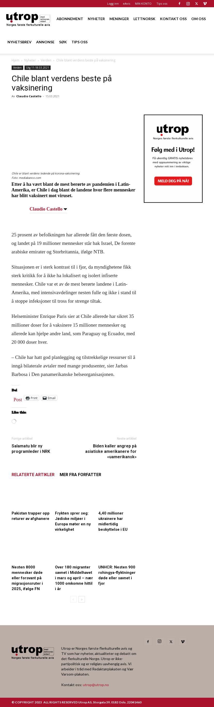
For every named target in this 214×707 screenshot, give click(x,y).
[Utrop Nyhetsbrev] (173, 201)
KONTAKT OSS (173, 19)
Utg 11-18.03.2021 (37, 67)
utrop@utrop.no (96, 684)
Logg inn (113, 3)
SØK (63, 42)
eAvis (126, 3)
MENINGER (119, 19)
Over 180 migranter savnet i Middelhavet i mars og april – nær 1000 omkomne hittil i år (74, 578)
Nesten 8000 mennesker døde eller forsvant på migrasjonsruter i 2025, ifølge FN (27, 578)
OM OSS (198, 19)
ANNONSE (45, 42)
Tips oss (161, 3)
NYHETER (96, 19)
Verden (46, 60)
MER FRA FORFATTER (80, 474)
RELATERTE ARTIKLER (33, 474)
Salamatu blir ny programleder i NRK (31, 449)
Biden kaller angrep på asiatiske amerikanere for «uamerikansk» (111, 451)
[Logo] (28, 18)
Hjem (15, 60)
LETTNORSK (144, 19)
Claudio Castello (28, 96)
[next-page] (81, 599)
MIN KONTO (143, 3)
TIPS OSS (80, 42)
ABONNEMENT (70, 19)
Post (18, 398)
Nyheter (30, 60)
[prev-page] (73, 599)
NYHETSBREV (19, 42)
